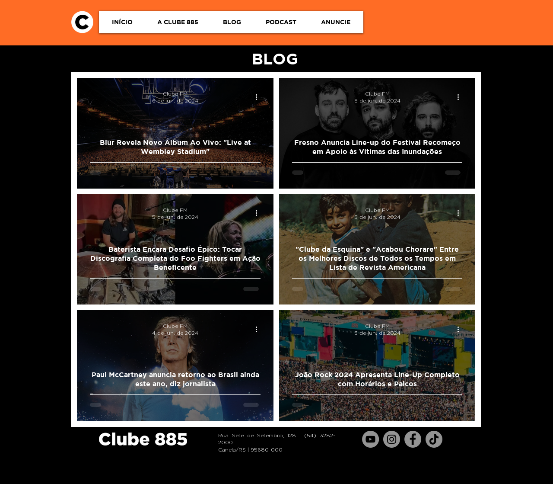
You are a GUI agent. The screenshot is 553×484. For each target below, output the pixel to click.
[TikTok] (434, 439)
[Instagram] (391, 439)
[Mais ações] (259, 97)
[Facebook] (412, 439)
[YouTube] (370, 439)
